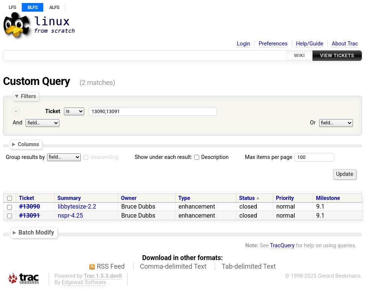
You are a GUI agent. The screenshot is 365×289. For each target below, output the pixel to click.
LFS (12, 7)
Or (313, 123)
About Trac (345, 44)
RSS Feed (111, 266)
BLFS (32, 7)
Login (243, 44)
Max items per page (268, 157)
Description (211, 157)
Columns (28, 144)
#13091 (29, 215)
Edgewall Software (84, 282)
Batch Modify (36, 232)
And (17, 123)
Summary (69, 198)
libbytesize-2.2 (77, 206)
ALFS (54, 7)
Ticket (52, 111)
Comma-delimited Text (173, 266)
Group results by (25, 157)
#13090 (29, 206)
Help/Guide (309, 44)
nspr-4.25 (70, 215)
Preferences (273, 44)
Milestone (328, 198)
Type (184, 198)
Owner (129, 198)
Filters (28, 96)
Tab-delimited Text (249, 266)
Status (247, 198)
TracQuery (282, 245)
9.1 (320, 206)
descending (104, 157)
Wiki (299, 55)
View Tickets (337, 55)
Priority (285, 198)
